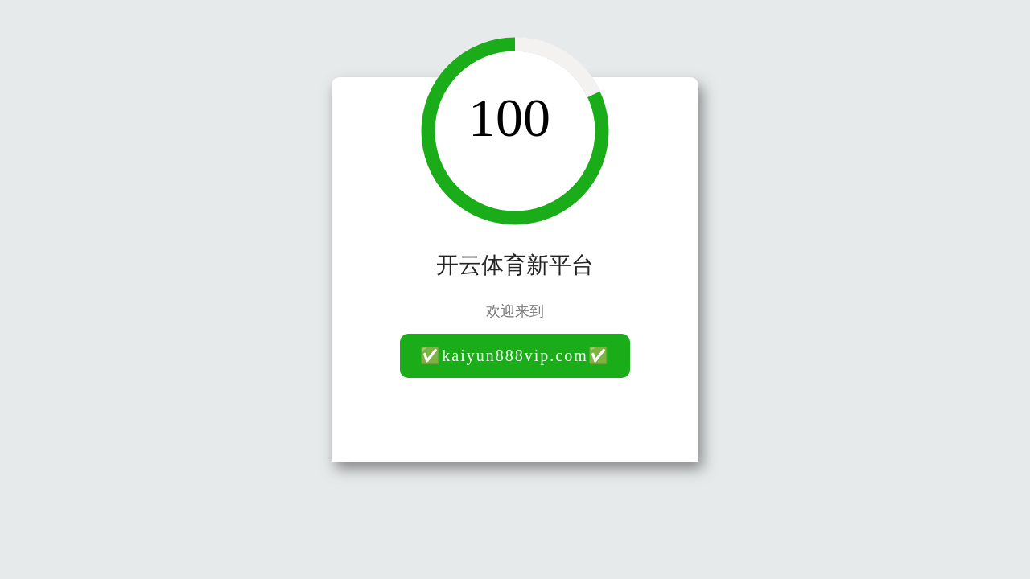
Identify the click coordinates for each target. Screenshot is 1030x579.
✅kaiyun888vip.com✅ (514, 355)
